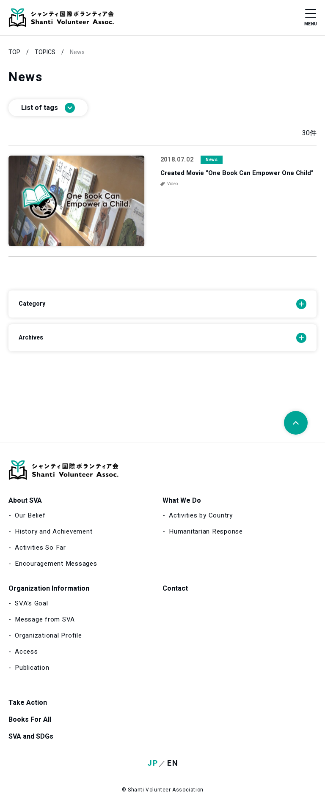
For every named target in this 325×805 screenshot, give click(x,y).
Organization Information (48, 588)
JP (152, 763)
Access (26, 651)
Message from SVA (45, 619)
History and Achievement (53, 531)
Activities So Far (40, 547)
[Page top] (296, 423)
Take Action (27, 703)
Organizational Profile (48, 635)
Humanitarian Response (206, 531)
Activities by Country (201, 515)
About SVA (25, 501)
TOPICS (45, 52)
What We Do (181, 501)
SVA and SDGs (30, 736)
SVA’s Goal (31, 603)
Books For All (29, 720)
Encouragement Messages (56, 563)
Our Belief (30, 515)
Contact (175, 588)
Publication (32, 667)
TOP (14, 52)
